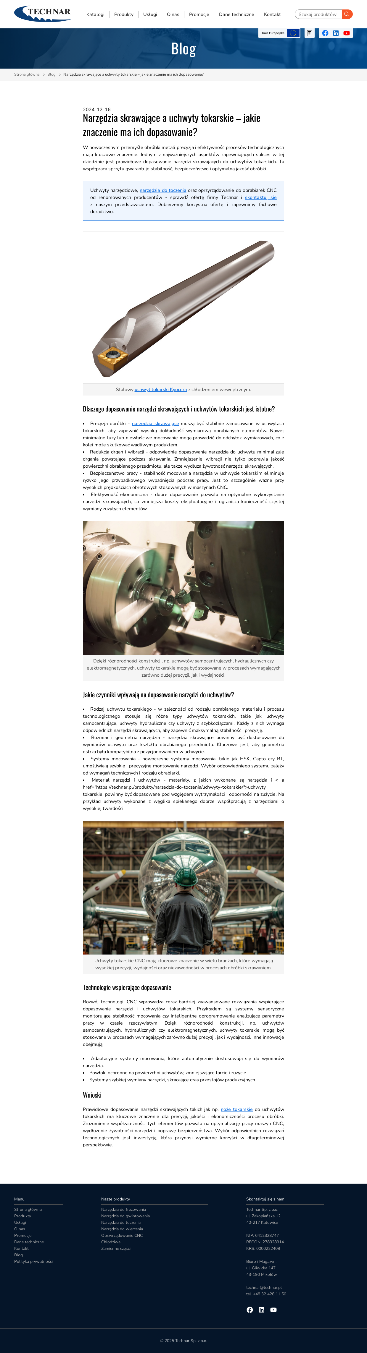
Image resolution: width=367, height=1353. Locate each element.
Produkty (123, 14)
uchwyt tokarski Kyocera (161, 389)
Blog (51, 74)
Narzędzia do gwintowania (125, 1216)
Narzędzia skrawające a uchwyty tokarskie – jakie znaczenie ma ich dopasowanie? (133, 74)
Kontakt (272, 14)
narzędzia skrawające (155, 423)
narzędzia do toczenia (163, 190)
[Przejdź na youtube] (346, 33)
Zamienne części (116, 1248)
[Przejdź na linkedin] (336, 33)
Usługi (150, 14)
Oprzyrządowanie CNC (122, 1235)
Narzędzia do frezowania (123, 1209)
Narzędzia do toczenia (121, 1222)
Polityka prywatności (33, 1261)
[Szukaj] (347, 14)
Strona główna (27, 74)
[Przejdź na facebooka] (325, 33)
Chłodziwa (110, 1242)
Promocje (199, 14)
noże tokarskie (237, 1109)
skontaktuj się (261, 197)
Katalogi (95, 14)
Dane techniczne (236, 14)
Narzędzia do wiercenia (122, 1229)
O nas (173, 14)
